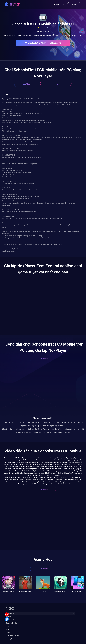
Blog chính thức (11, 623)
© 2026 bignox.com (13, 636)
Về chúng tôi (10, 620)
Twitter (8, 632)
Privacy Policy (11, 639)
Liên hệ (8, 626)
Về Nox (8, 617)
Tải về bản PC (27, 84)
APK (58, 84)
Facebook (9, 629)
